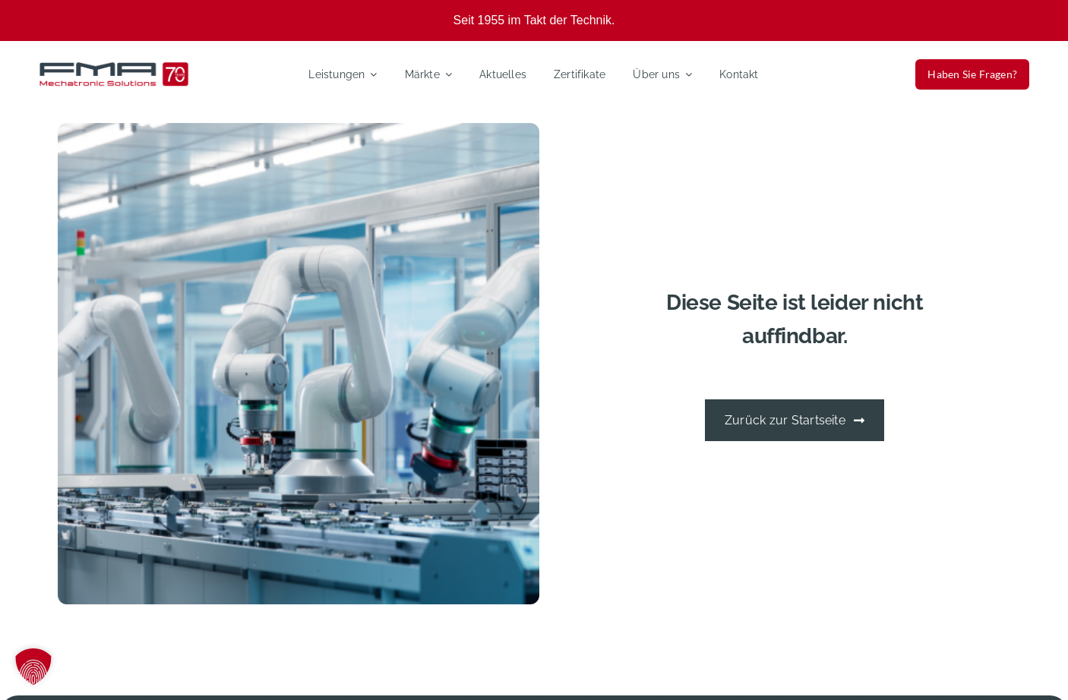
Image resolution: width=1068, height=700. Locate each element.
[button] (33, 666)
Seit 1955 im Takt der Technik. (534, 20)
